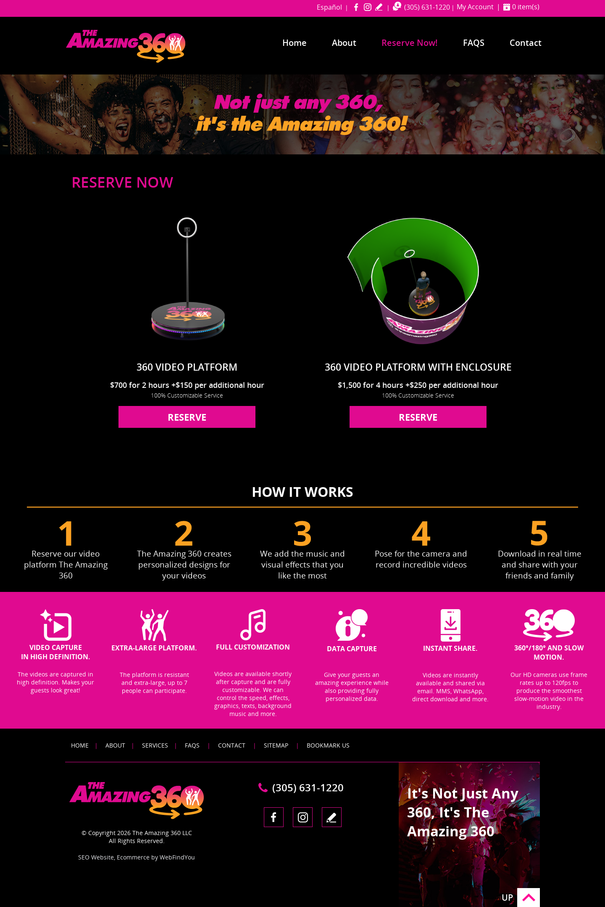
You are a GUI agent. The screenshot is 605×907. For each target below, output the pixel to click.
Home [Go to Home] (294, 42)
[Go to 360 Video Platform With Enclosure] (418, 280)
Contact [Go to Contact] (526, 42)
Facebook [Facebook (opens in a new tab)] (356, 6)
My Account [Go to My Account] (475, 6)
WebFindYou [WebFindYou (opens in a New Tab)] (177, 857)
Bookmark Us (328, 745)
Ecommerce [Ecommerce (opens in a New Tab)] (133, 857)
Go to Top (528, 897)
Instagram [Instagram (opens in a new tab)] (367, 6)
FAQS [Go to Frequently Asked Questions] (473, 42)
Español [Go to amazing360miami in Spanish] (329, 7)
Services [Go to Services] (155, 745)
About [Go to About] (344, 42)
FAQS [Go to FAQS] (192, 745)
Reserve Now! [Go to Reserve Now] (409, 42)
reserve (187, 417)
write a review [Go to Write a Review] (378, 6)
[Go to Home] (141, 61)
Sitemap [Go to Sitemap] (276, 745)
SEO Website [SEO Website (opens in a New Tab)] (96, 857)
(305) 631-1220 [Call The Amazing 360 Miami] (427, 7)
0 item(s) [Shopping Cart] (525, 6)
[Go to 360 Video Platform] (187, 280)
